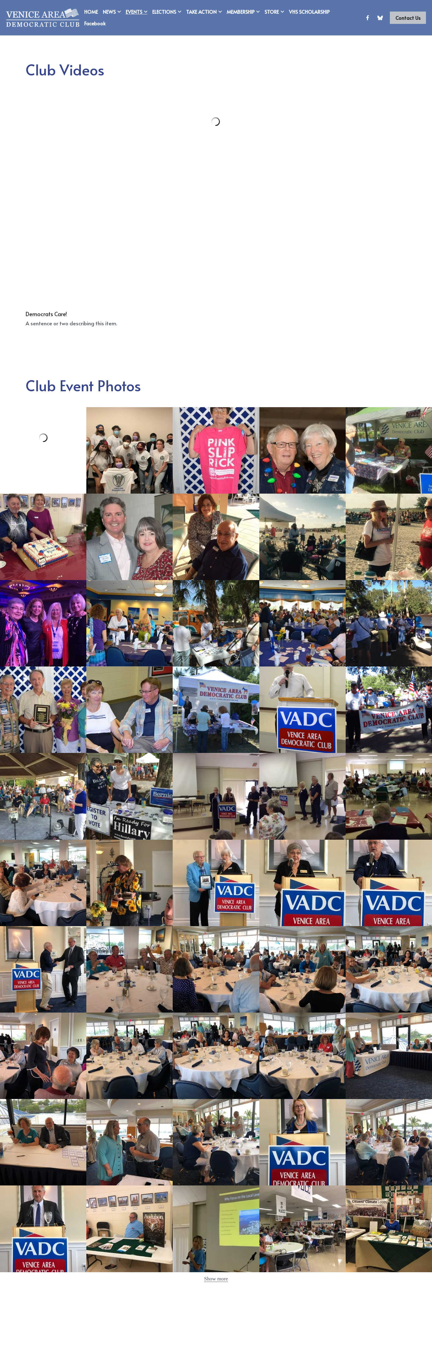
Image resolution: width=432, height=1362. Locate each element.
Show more (216, 1279)
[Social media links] (367, 17)
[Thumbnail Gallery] (129, 450)
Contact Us (407, 17)
